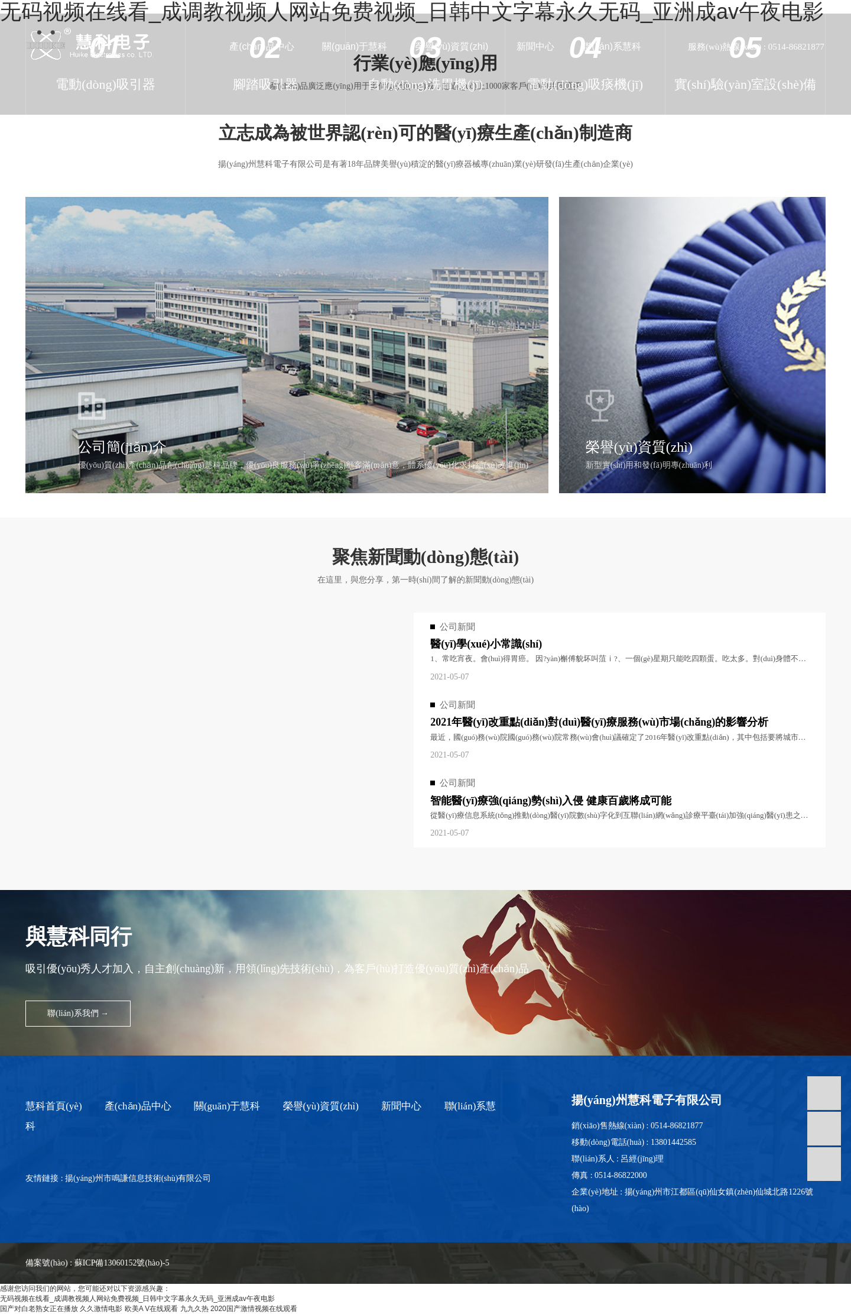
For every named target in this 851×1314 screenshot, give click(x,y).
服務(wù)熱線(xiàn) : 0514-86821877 (756, 46)
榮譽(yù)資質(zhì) (452, 46)
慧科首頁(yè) (53, 1106)
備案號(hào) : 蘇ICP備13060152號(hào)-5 (97, 1262)
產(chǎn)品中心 (261, 46)
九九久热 (194, 1309)
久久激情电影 (101, 1309)
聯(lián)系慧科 (611, 46)
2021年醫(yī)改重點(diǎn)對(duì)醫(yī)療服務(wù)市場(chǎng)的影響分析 (599, 722)
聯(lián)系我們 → (78, 1013)
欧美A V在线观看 (151, 1309)
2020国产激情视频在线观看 (253, 1309)
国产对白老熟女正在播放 (39, 1309)
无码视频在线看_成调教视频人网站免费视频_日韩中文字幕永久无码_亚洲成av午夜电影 (137, 1298)
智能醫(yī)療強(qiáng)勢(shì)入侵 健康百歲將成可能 (550, 801)
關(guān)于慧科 (354, 46)
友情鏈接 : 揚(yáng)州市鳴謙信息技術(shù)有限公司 (118, 1178)
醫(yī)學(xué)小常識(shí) (486, 644)
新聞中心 (535, 46)
